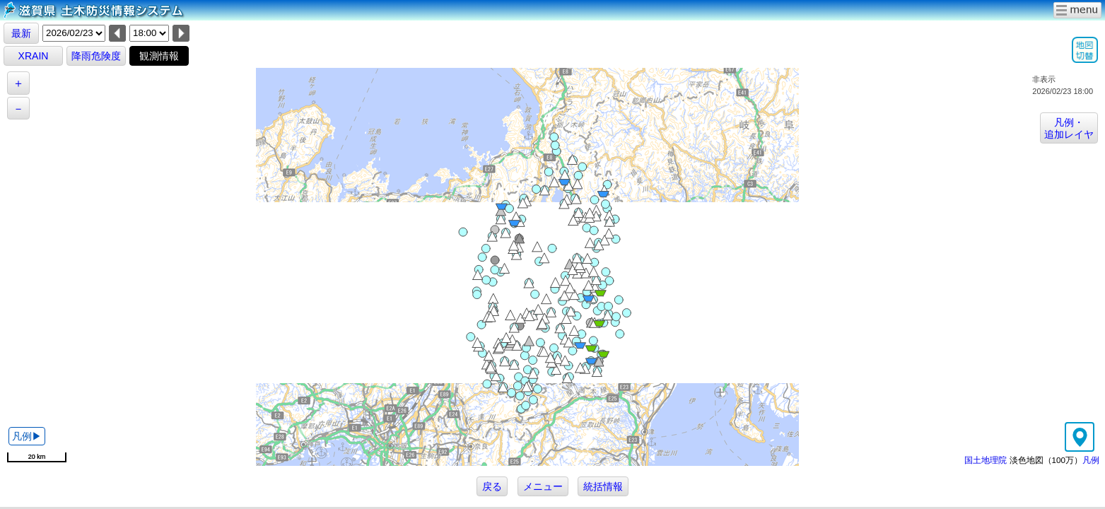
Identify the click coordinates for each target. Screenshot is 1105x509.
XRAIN (33, 56)
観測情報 (159, 56)
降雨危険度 (96, 56)
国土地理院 (985, 459)
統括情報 (603, 486)
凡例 (1090, 459)
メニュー (543, 486)
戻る (492, 486)
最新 (21, 33)
